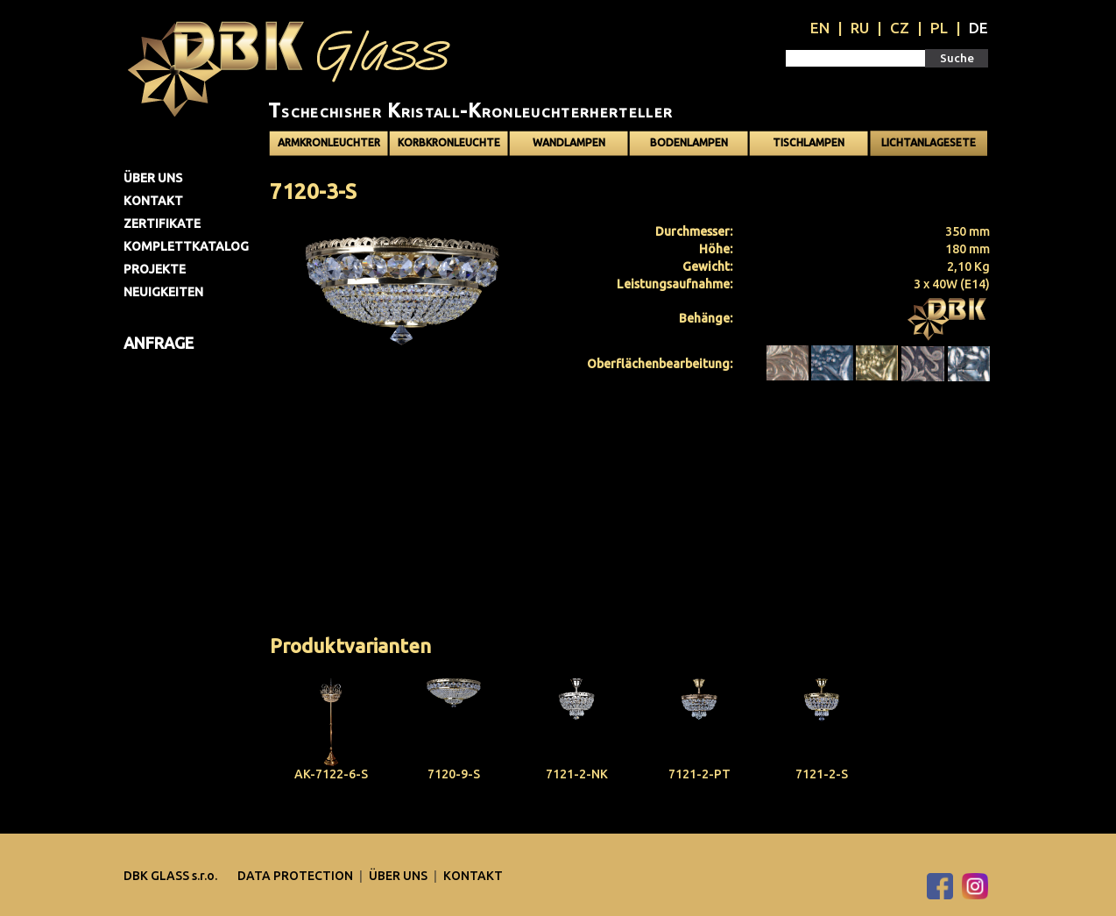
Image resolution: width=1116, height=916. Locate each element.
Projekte (155, 269)
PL (939, 27)
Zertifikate (162, 224)
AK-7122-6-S (331, 774)
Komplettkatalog (186, 246)
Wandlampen (569, 142)
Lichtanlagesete (928, 142)
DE (978, 27)
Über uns (153, 178)
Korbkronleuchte (449, 142)
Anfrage (159, 342)
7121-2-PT (699, 774)
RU (860, 27)
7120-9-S (453, 774)
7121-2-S (821, 774)
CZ (899, 27)
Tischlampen (808, 142)
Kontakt (153, 201)
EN (820, 27)
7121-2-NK (577, 774)
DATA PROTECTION (296, 876)
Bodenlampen (689, 142)
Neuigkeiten (163, 292)
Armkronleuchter (329, 142)
